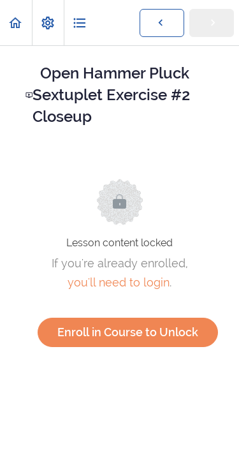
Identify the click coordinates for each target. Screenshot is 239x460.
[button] (16, 22)
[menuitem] (48, 22)
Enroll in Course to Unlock (127, 332)
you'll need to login (119, 282)
